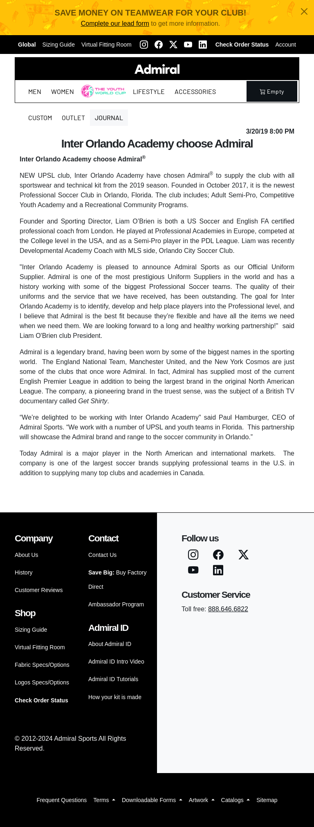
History (24, 572)
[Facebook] (158, 44)
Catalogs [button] (233, 800)
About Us (26, 555)
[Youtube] (188, 44)
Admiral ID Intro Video (116, 661)
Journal (109, 117)
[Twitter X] (173, 44)
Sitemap (266, 800)
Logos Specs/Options (42, 682)
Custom (40, 117)
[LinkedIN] (202, 44)
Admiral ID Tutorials (113, 679)
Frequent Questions (61, 800)
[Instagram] (144, 44)
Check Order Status (242, 44)
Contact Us (102, 555)
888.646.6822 (228, 609)
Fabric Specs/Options (42, 665)
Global (27, 44)
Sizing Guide (59, 44)
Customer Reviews (39, 590)
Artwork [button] (199, 800)
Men (34, 91)
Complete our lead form (115, 23)
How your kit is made (114, 697)
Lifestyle (149, 91)
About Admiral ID (109, 644)
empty (272, 91)
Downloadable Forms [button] (149, 800)
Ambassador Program (116, 604)
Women (62, 91)
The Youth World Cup (101, 96)
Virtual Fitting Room (106, 44)
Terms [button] (101, 800)
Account (285, 44)
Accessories (195, 91)
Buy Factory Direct (117, 579)
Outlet (73, 117)
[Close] (304, 11)
